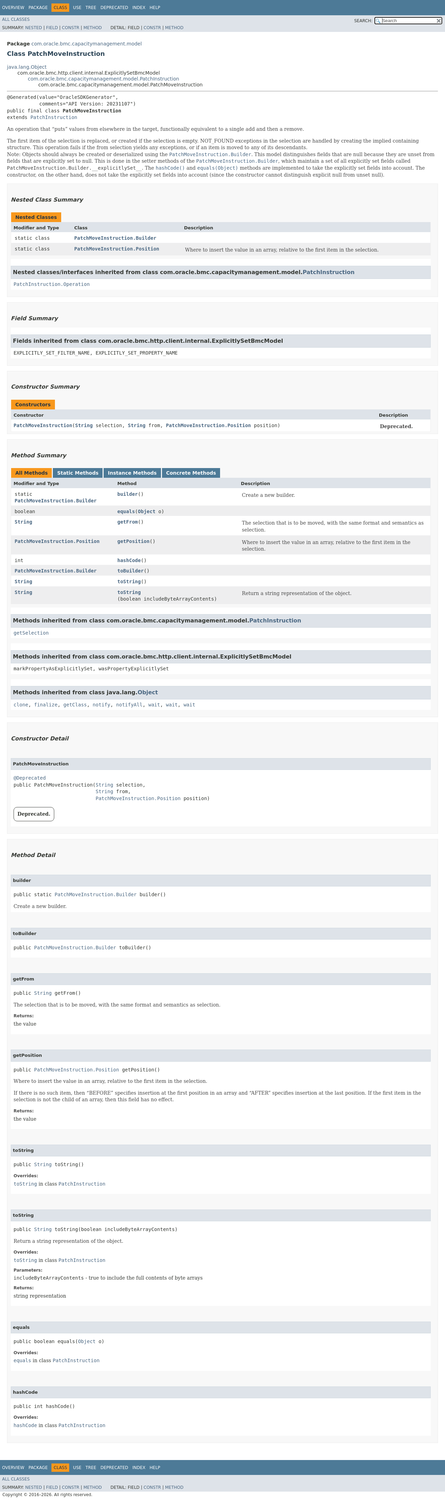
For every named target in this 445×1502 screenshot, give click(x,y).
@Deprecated (30, 778)
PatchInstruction (53, 117)
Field (52, 27)
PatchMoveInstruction (43, 425)
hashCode (129, 560)
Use (77, 7)
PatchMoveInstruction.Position (116, 249)
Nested (33, 27)
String (84, 425)
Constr (70, 27)
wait (154, 704)
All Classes (16, 19)
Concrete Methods (191, 473)
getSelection (31, 633)
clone (21, 704)
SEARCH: (363, 20)
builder (128, 494)
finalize (45, 704)
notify (102, 704)
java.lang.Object (27, 67)
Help (154, 7)
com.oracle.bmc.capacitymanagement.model (86, 43)
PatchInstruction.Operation (52, 284)
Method (92, 27)
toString (129, 581)
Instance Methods (132, 473)
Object (147, 511)
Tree (91, 7)
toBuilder (131, 571)
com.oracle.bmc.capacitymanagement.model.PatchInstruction (103, 79)
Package (38, 7)
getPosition (134, 541)
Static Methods (77, 473)
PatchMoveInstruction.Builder (115, 238)
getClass (75, 704)
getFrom (128, 522)
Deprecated (114, 7)
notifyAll (129, 704)
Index (139, 7)
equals (126, 511)
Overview (13, 7)
